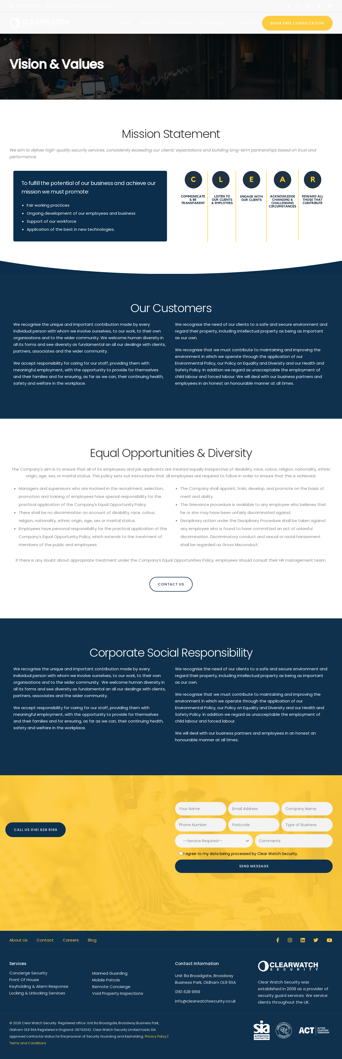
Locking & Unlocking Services (37, 993)
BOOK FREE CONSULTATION (297, 23)
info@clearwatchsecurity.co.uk (205, 1001)
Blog (92, 940)
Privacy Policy (156, 1036)
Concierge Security (28, 973)
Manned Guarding (109, 973)
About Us (149, 23)
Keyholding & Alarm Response (38, 986)
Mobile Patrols (106, 980)
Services (179, 23)
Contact (245, 23)
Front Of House (24, 979)
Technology (212, 23)
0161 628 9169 (187, 991)
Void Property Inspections (117, 993)
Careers (71, 940)
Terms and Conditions (27, 1043)
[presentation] (215, 891)
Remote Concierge (111, 986)
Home (125, 23)
